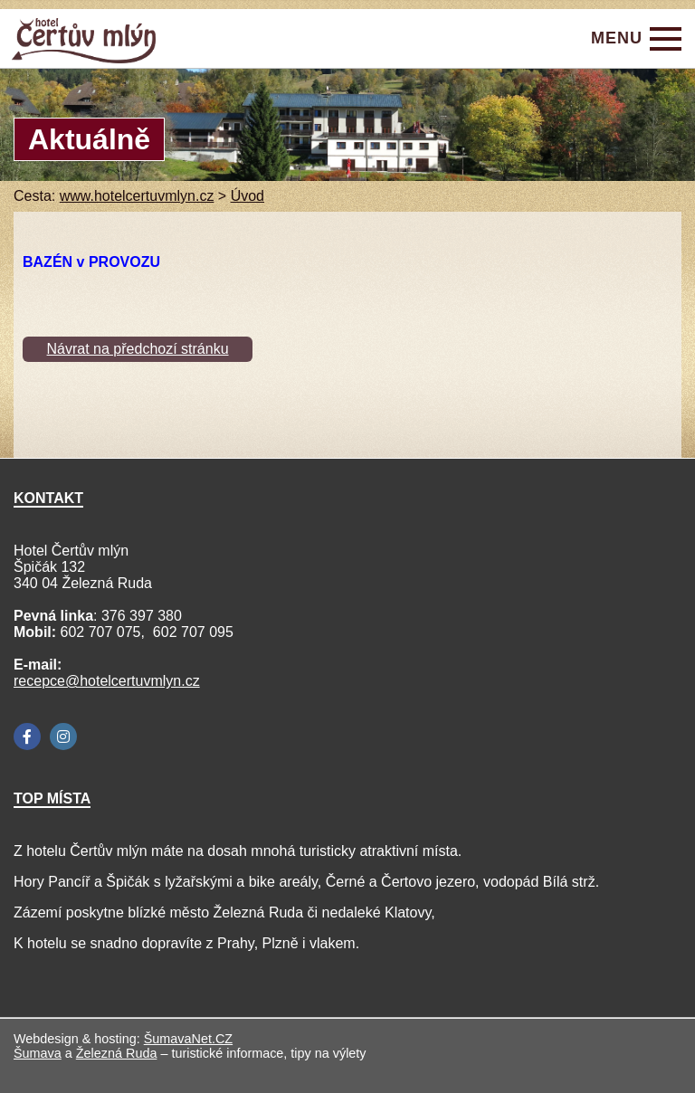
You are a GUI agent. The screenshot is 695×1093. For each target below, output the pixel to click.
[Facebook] (27, 736)
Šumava (38, 1053)
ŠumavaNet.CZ (188, 1038)
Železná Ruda (116, 1053)
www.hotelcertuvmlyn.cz (137, 196)
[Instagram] (63, 736)
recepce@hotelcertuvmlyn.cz (107, 681)
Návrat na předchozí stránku (138, 348)
